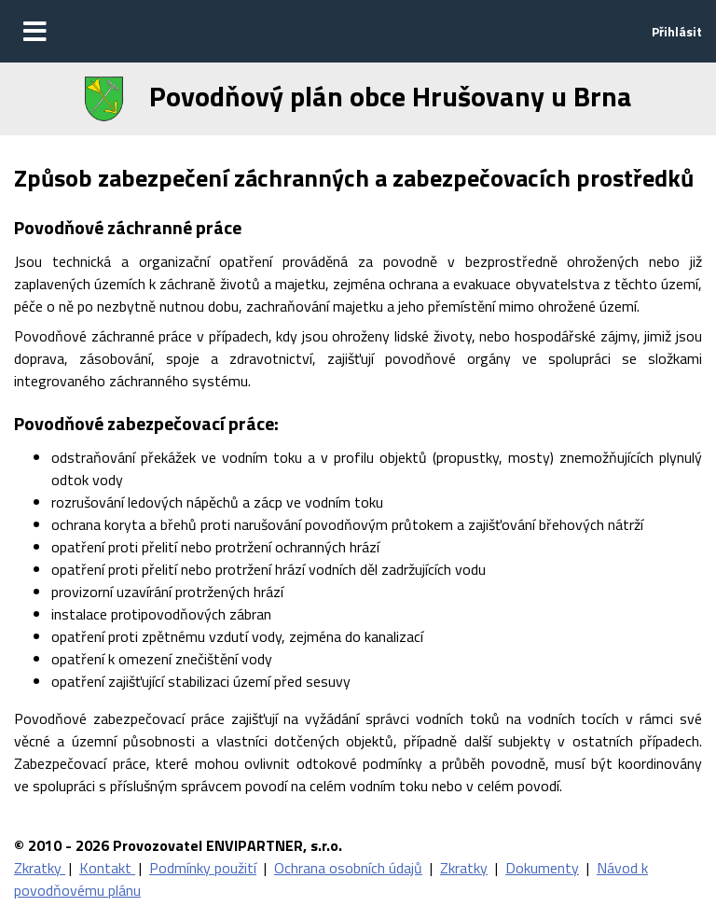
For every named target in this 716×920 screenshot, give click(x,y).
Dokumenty (542, 868)
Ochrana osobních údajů (348, 868)
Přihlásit (677, 31)
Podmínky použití (202, 868)
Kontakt (107, 868)
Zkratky (39, 868)
